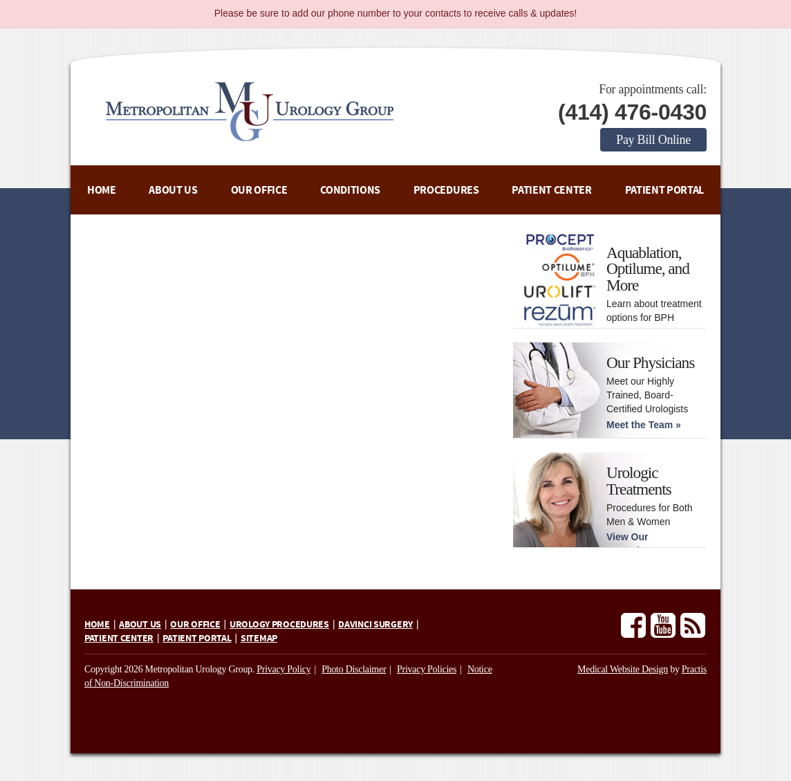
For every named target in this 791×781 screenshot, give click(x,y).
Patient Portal (665, 190)
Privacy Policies (426, 669)
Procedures (446, 190)
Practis (694, 669)
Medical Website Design (622, 669)
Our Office (259, 190)
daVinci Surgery (375, 625)
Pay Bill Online (653, 140)
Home (101, 190)
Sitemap (259, 638)
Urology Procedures (279, 625)
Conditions (350, 190)
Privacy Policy (283, 669)
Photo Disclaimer (354, 669)
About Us (173, 190)
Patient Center (552, 190)
